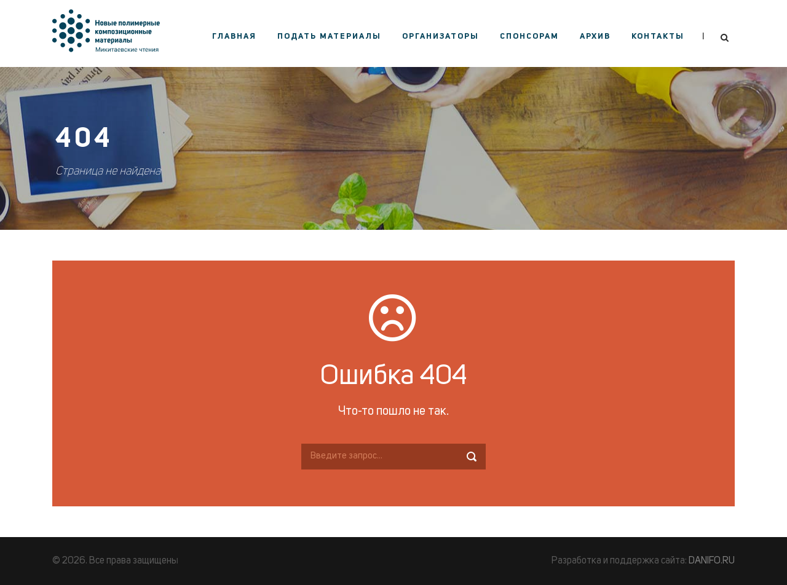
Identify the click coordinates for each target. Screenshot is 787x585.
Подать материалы (329, 37)
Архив (595, 37)
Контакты (657, 37)
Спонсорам (529, 37)
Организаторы (440, 37)
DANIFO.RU (712, 561)
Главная (234, 37)
